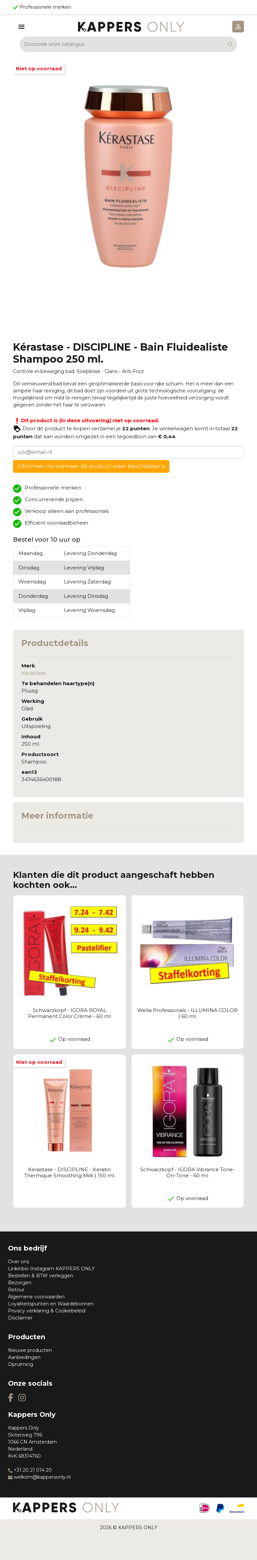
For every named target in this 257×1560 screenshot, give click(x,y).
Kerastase (33, 673)
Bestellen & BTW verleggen (40, 1276)
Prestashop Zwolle (122, 1551)
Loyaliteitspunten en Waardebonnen (51, 1304)
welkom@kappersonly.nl (39, 1477)
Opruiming (20, 1364)
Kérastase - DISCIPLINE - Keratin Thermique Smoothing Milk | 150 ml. (69, 1172)
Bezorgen (19, 1283)
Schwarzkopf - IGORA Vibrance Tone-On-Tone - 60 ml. (187, 1172)
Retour (16, 1290)
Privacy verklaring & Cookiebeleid (46, 1311)
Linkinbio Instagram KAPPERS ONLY (51, 1269)
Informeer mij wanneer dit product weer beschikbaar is (91, 466)
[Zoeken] (128, 44)
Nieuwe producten (30, 1350)
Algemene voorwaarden (36, 1297)
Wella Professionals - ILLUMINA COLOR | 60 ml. (187, 1013)
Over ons (18, 1262)
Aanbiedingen (24, 1357)
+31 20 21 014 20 (30, 1470)
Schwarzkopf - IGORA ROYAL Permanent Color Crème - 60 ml (69, 1013)
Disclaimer (20, 1318)
